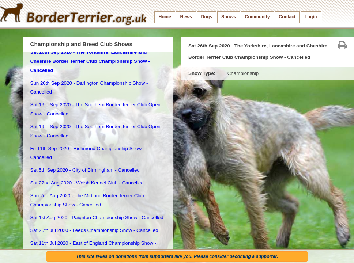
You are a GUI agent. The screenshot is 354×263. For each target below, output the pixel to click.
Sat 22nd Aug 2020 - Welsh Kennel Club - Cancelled (87, 183)
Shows (228, 16)
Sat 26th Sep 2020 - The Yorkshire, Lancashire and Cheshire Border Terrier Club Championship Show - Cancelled (90, 61)
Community (257, 16)
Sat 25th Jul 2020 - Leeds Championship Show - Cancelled (94, 230)
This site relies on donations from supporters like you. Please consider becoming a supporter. (177, 256)
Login (311, 16)
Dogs (206, 16)
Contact (287, 16)
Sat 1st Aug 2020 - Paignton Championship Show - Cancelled (96, 217)
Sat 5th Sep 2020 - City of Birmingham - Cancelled (85, 170)
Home (165, 16)
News (186, 16)
